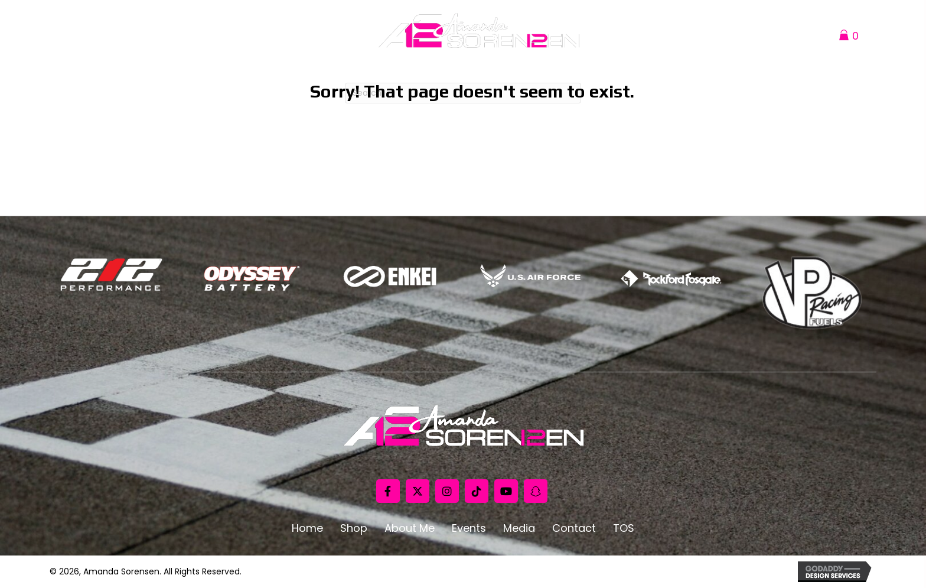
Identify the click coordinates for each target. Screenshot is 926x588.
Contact (574, 528)
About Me (409, 528)
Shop (353, 528)
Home (307, 528)
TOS (623, 528)
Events (469, 528)
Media (519, 528)
